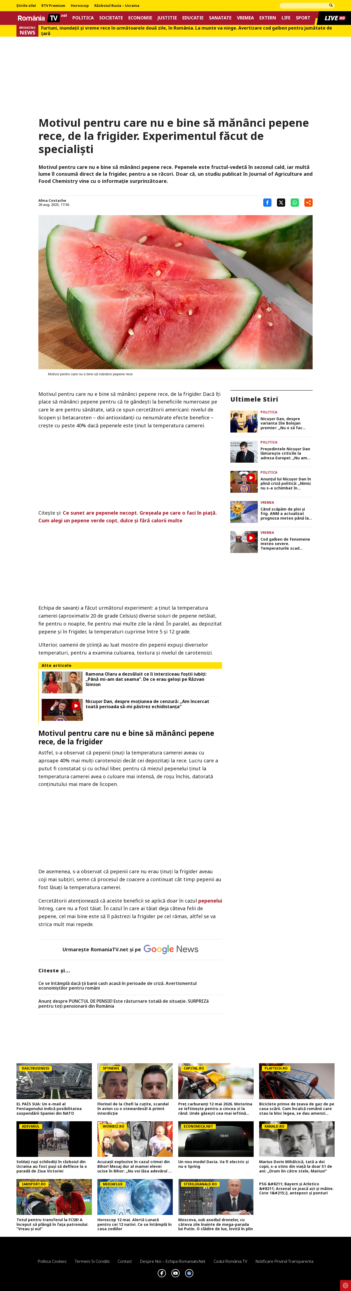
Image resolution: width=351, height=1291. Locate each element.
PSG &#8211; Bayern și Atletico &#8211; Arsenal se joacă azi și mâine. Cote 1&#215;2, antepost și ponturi (296, 1188)
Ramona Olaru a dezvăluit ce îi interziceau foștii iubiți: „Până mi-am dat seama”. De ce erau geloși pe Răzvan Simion (146, 679)
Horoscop (80, 6)
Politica (83, 18)
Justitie (167, 18)
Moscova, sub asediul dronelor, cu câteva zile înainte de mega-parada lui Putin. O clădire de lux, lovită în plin (215, 1224)
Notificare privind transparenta (284, 1261)
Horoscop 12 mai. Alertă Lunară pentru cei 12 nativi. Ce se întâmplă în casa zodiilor (134, 1224)
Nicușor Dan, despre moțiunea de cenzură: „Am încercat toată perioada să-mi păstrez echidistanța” (147, 704)
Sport (303, 18)
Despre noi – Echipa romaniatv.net (172, 1261)
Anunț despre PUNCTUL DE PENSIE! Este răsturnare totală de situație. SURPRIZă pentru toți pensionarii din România (123, 1003)
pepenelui (210, 900)
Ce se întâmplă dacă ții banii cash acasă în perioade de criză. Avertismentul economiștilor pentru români (117, 986)
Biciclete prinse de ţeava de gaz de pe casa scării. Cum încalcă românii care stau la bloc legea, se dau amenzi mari (296, 1109)
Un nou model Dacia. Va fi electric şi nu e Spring (213, 1164)
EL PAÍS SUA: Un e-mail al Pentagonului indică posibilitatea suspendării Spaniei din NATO (49, 1109)
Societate (111, 18)
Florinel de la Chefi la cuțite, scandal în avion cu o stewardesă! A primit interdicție (133, 1109)
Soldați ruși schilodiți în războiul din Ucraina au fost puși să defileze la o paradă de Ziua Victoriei (51, 1166)
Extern (267, 18)
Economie (140, 18)
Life (286, 18)
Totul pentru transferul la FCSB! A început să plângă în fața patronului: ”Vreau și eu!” (52, 1224)
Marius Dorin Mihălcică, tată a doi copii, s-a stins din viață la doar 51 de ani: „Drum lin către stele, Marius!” (295, 1166)
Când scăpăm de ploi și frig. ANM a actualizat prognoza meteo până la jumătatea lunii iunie (285, 514)
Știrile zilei (26, 6)
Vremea (245, 18)
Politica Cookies (52, 1261)
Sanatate (220, 18)
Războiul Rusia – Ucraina (116, 6)
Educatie (192, 18)
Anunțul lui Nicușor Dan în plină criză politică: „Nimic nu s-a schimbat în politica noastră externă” (286, 484)
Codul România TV (230, 1261)
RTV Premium (53, 6)
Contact (125, 1261)
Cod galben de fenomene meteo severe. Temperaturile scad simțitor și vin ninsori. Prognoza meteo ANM (285, 544)
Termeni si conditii (92, 1261)
